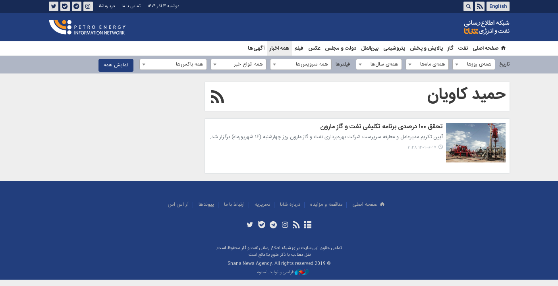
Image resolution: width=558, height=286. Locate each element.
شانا (459, 27)
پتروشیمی (394, 48)
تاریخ (504, 64)
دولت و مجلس (340, 48)
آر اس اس (178, 205)
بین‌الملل (369, 48)
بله (65, 6)
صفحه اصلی (490, 48)
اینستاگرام (88, 6)
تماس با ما (131, 6)
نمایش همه (116, 65)
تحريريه (262, 205)
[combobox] (473, 64)
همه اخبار (280, 48)
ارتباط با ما (234, 205)
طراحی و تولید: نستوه (283, 272)
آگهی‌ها (256, 48)
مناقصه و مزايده (326, 205)
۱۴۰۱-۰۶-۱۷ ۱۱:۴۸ (421, 147)
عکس (314, 48)
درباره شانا (106, 6)
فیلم (298, 48)
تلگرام (76, 6)
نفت (463, 48)
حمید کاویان (466, 95)
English (498, 6)
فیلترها (343, 64)
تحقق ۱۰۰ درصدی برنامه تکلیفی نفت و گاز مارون (381, 127)
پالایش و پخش (426, 48)
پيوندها (206, 205)
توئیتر (53, 6)
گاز (451, 48)
